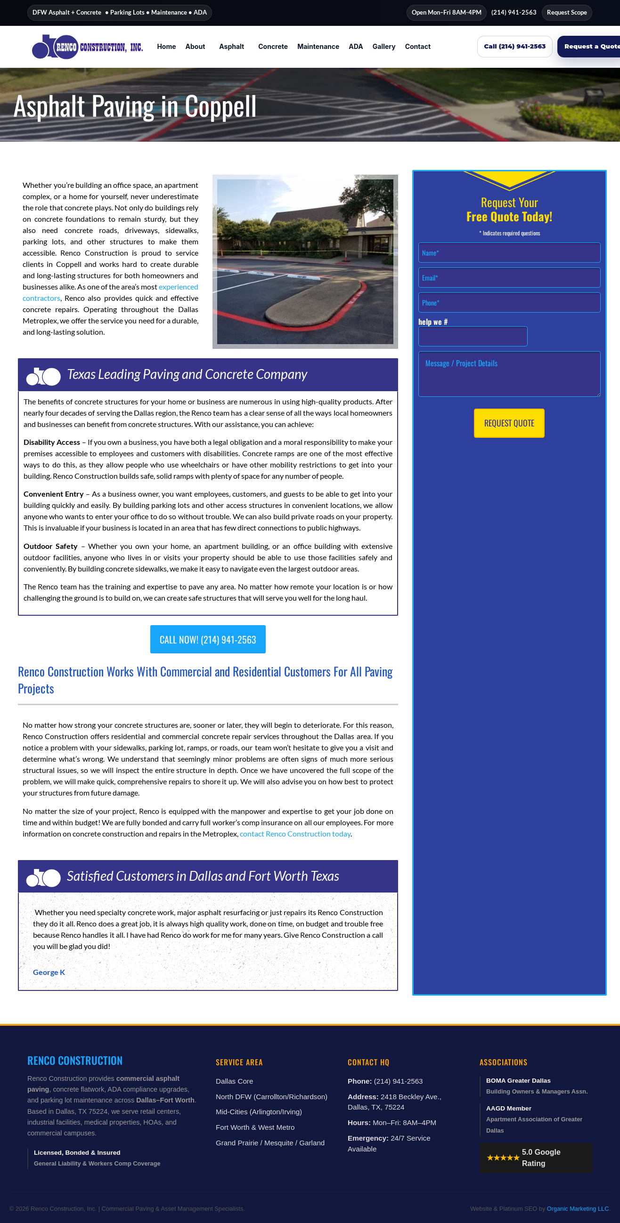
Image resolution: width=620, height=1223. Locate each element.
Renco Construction (74, 1060)
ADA (356, 46)
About (195, 46)
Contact (418, 46)
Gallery (384, 46)
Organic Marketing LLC (578, 1208)
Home (166, 46)
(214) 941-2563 (514, 12)
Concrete (273, 46)
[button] (198, 47)
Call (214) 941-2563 (515, 46)
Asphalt (231, 46)
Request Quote (509, 423)
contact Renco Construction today (295, 833)
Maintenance (318, 46)
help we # (433, 321)
